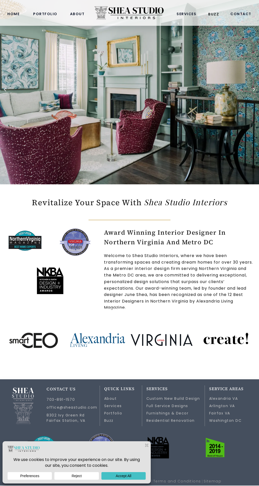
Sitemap (213, 481)
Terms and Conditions (177, 481)
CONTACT (240, 13)
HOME (13, 13)
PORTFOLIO (45, 13)
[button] (5, 89)
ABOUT (77, 13)
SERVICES (186, 13)
